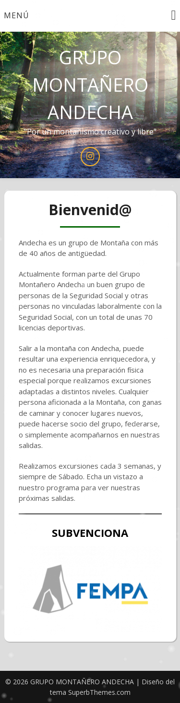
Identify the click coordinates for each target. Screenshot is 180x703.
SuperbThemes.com (99, 692)
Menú (16, 15)
